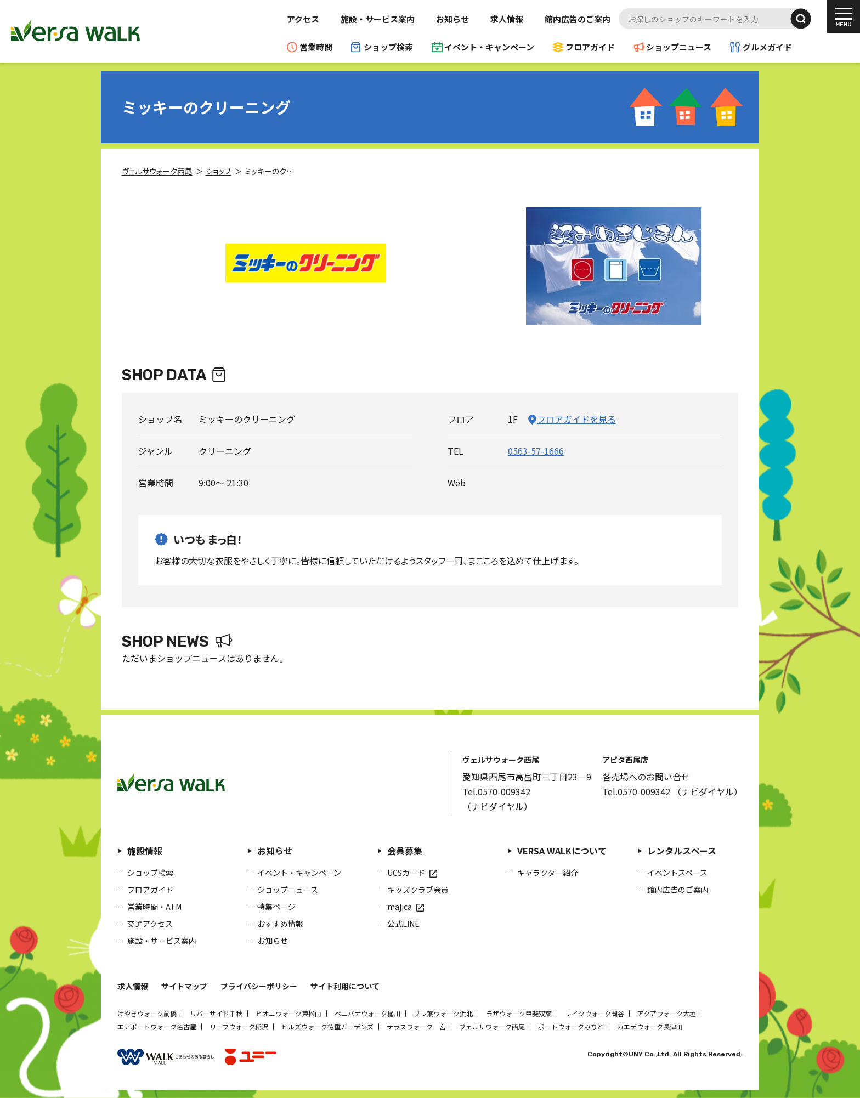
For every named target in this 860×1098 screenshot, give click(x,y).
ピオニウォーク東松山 (288, 1013)
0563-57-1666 (536, 450)
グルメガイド (767, 47)
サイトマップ (184, 986)
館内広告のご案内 (577, 19)
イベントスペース (677, 872)
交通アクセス (150, 923)
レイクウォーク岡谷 (594, 1013)
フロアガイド (590, 47)
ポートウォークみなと (571, 1026)
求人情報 (506, 19)
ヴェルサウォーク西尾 (492, 1026)
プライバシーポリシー (258, 986)
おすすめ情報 (280, 923)
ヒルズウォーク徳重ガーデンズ (327, 1026)
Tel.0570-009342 (496, 791)
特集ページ (276, 906)
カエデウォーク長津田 (650, 1026)
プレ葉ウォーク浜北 (443, 1013)
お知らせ (452, 19)
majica (399, 906)
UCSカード (406, 872)
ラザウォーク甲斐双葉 (519, 1013)
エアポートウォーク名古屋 (156, 1026)
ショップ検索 (388, 47)
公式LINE (403, 923)
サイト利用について (345, 986)
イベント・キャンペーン (489, 47)
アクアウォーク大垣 (666, 1013)
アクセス (303, 19)
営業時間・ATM (154, 906)
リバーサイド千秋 (216, 1013)
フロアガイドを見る (576, 419)
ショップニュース (678, 47)
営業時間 (315, 47)
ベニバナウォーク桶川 (367, 1013)
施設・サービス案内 (378, 19)
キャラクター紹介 (547, 872)
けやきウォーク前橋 (147, 1013)
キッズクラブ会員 (418, 889)
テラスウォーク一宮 (416, 1026)
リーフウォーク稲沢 (239, 1026)
